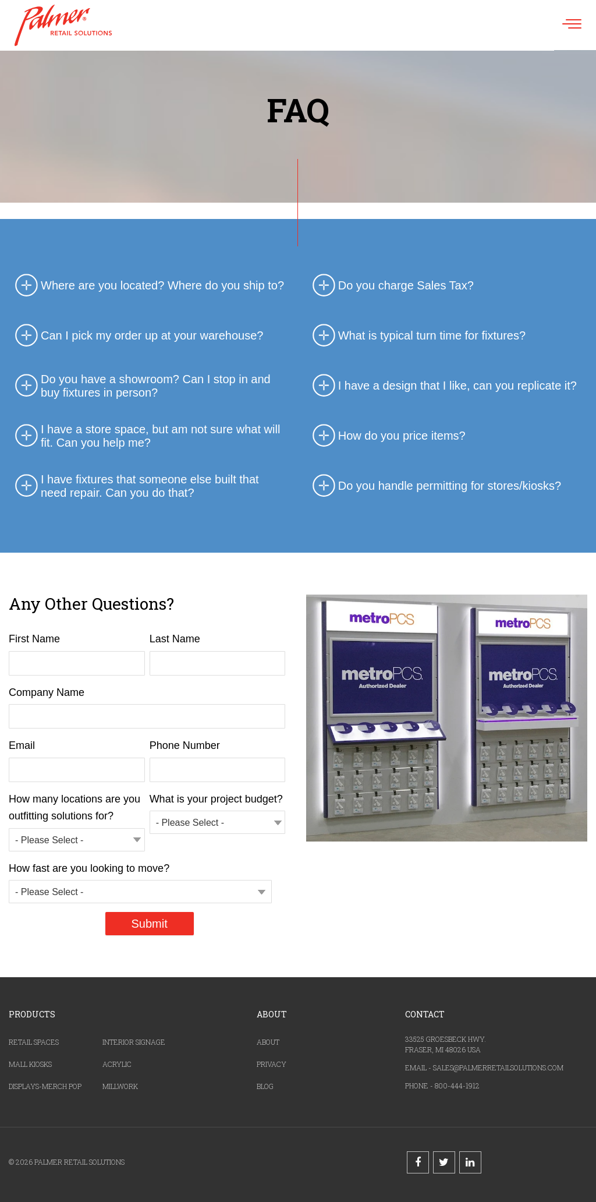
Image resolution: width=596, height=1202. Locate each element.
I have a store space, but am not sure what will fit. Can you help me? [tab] (146, 436)
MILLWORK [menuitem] (120, 1086)
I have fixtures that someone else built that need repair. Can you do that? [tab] (135, 486)
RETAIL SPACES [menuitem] (34, 1042)
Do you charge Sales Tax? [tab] (391, 286)
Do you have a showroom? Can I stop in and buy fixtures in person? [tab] (141, 386)
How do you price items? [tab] (387, 436)
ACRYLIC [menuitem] (117, 1064)
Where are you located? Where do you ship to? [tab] (148, 286)
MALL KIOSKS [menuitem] (30, 1064)
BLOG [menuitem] (265, 1086)
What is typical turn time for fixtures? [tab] (417, 336)
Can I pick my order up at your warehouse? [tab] (137, 336)
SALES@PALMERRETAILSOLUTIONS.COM (498, 1067)
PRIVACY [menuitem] (271, 1064)
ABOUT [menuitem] (268, 1042)
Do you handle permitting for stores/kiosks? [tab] (435, 486)
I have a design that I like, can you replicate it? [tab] (443, 386)
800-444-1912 (457, 1085)
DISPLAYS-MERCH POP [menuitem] (45, 1086)
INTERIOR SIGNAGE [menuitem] (133, 1042)
